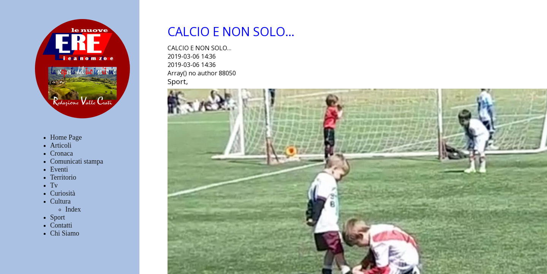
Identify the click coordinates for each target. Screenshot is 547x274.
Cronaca (61, 153)
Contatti (61, 225)
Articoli (60, 145)
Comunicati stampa (76, 161)
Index (73, 209)
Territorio (63, 177)
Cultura (60, 201)
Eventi (59, 169)
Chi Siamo (64, 233)
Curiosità (62, 193)
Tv (54, 185)
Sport (57, 217)
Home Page (66, 137)
